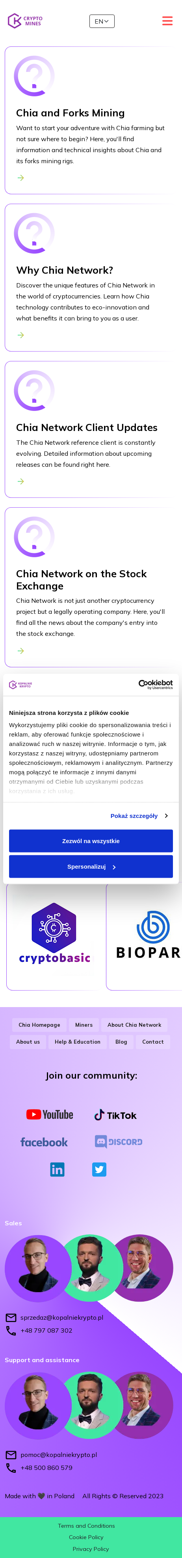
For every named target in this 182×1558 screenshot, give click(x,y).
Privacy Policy (91, 1548)
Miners (84, 1025)
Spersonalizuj (91, 866)
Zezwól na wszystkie (91, 840)
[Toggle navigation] (166, 20)
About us (28, 1042)
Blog (121, 1042)
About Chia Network (134, 1025)
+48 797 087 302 (46, 1330)
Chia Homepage (39, 1025)
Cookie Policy (86, 1537)
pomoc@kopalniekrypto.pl (58, 1454)
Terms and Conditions (86, 1525)
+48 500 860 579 (46, 1467)
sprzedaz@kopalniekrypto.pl (61, 1317)
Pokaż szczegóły (134, 815)
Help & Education (77, 1042)
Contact (153, 1042)
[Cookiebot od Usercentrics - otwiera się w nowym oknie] (138, 685)
